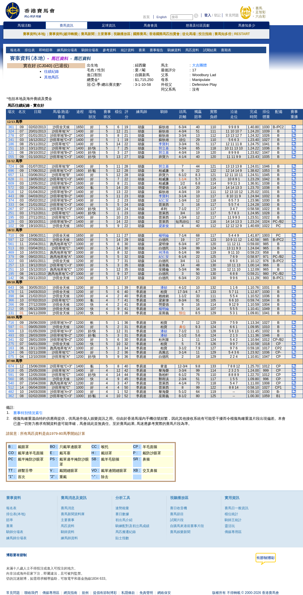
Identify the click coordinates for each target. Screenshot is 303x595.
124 (11, 352)
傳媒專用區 (233, 532)
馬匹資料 (191, 50)
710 (11, 235)
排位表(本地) (15, 514)
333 (11, 205)
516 (11, 192)
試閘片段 (177, 520)
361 (11, 127)
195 (11, 217)
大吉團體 (199, 65)
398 (11, 296)
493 (11, 335)
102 (11, 226)
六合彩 (260, 16)
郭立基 (164, 148)
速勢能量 (122, 508)
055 (11, 157)
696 (11, 171)
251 (11, 213)
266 (11, 305)
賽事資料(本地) (34, 34)
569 (11, 331)
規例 (85, 593)
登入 (207, 15)
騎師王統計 (233, 520)
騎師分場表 (89, 50)
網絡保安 (164, 593)
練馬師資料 (69, 538)
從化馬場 (189, 34)
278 (11, 136)
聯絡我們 (31, 593)
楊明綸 (164, 235)
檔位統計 (231, 514)
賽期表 (225, 50)
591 (11, 375)
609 (11, 183)
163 (11, 348)
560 (11, 379)
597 (11, 240)
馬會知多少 (246, 25)
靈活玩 (230, 526)
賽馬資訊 (66, 25)
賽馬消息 (67, 508)
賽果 (141, 50)
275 (11, 344)
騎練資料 (173, 50)
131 (11, 313)
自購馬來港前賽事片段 (187, 526)
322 (11, 261)
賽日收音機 (178, 508)
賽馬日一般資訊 (236, 508)
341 (11, 340)
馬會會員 (150, 25)
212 (11, 309)
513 (11, 248)
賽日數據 (122, 514)
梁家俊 (164, 226)
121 (11, 153)
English (161, 17)
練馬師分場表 (66, 50)
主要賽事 (104, 34)
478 (11, 292)
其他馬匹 (51, 77)
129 (11, 222)
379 (11, 257)
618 (11, 371)
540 (11, 383)
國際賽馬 (140, 34)
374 (11, 200)
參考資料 (109, 50)
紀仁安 (164, 200)
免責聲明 (146, 593)
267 (11, 209)
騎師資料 (67, 532)
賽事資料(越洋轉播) (63, 34)
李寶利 (164, 144)
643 (11, 288)
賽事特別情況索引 (28, 413)
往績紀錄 (51, 71)
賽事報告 (156, 50)
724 (11, 166)
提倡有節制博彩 (105, 593)
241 (11, 140)
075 (11, 357)
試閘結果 (209, 50)
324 (11, 131)
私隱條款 (128, 593)
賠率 (9, 520)
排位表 (29, 50)
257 (11, 265)
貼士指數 (122, 538)
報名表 (14, 50)
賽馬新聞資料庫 (73, 514)
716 (11, 323)
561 (11, 244)
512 (11, 387)
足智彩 (260, 12)
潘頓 (163, 288)
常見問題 (232, 15)
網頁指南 (70, 593)
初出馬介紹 (123, 520)
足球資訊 (108, 25)
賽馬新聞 (87, 34)
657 (11, 175)
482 (11, 392)
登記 (217, 15)
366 (11, 300)
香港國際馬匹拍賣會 (164, 34)
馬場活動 (24, 25)
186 (11, 144)
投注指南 (205, 34)
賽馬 (258, 8)
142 (11, 278)
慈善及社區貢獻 (198, 25)
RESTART (242, 34)
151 (11, 148)
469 (11, 252)
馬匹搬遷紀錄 (125, 532)
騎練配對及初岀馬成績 (132, 526)
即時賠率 (45, 50)
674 (11, 366)
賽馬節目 (177, 514)
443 (11, 196)
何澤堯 (164, 252)
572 (11, 188)
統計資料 (127, 50)
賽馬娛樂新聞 (180, 532)
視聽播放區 (121, 34)
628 (11, 179)
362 (11, 396)
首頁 (146, 17)
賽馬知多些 (222, 34)
